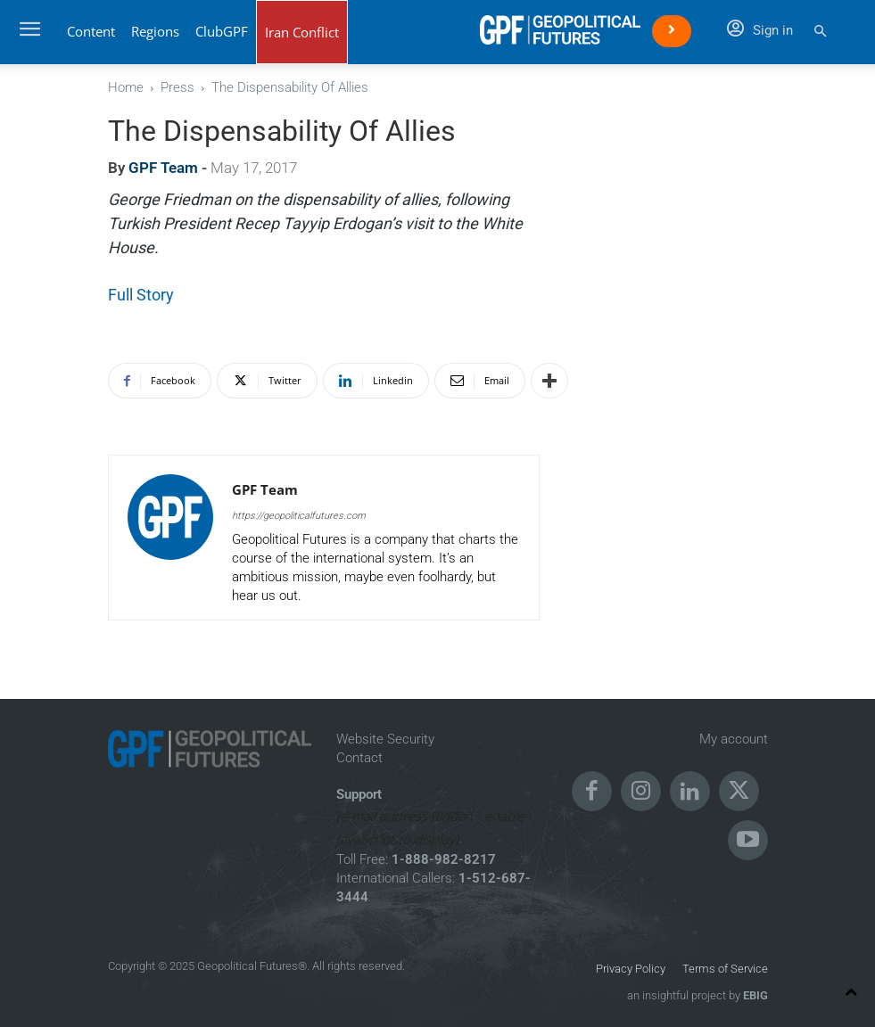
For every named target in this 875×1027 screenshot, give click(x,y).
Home (126, 87)
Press (177, 87)
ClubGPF (221, 31)
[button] (820, 31)
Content (91, 31)
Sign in (760, 30)
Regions (155, 31)
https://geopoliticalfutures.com (299, 516)
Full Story (141, 294)
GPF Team (163, 168)
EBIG (754, 995)
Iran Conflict (302, 32)
